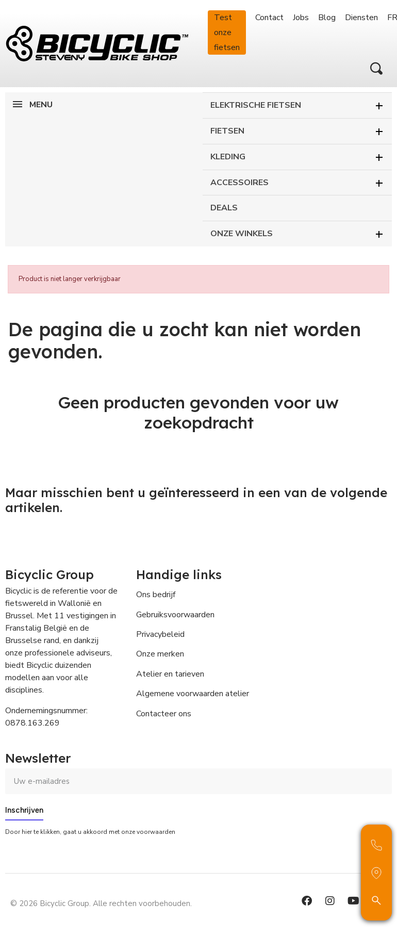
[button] (376, 68)
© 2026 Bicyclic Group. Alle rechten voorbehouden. (101, 903)
